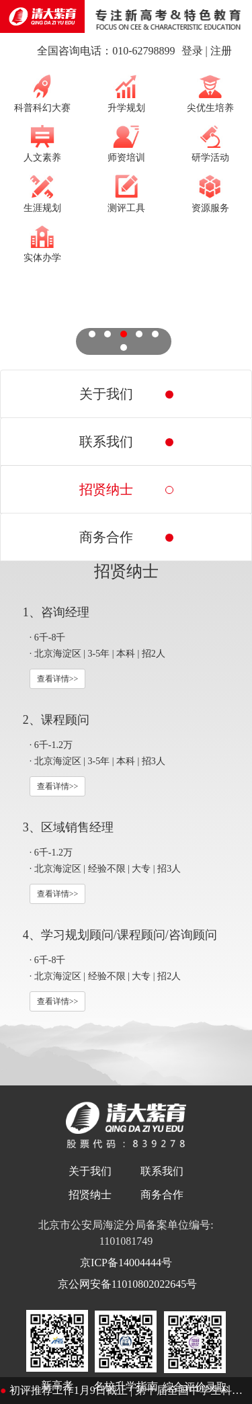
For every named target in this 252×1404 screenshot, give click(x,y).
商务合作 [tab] (106, 537)
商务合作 (161, 1194)
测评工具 (126, 193)
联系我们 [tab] (106, 441)
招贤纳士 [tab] (106, 489)
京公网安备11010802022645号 (126, 1284)
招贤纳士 (90, 1194)
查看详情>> (58, 679)
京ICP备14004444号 (126, 1262)
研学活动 (210, 144)
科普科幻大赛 (42, 93)
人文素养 (42, 144)
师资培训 (126, 144)
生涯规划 (42, 193)
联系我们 (161, 1171)
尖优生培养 (210, 93)
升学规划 (126, 93)
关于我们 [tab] (106, 393)
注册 (221, 50)
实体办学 (42, 244)
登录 (192, 50)
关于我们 (90, 1171)
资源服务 (210, 193)
